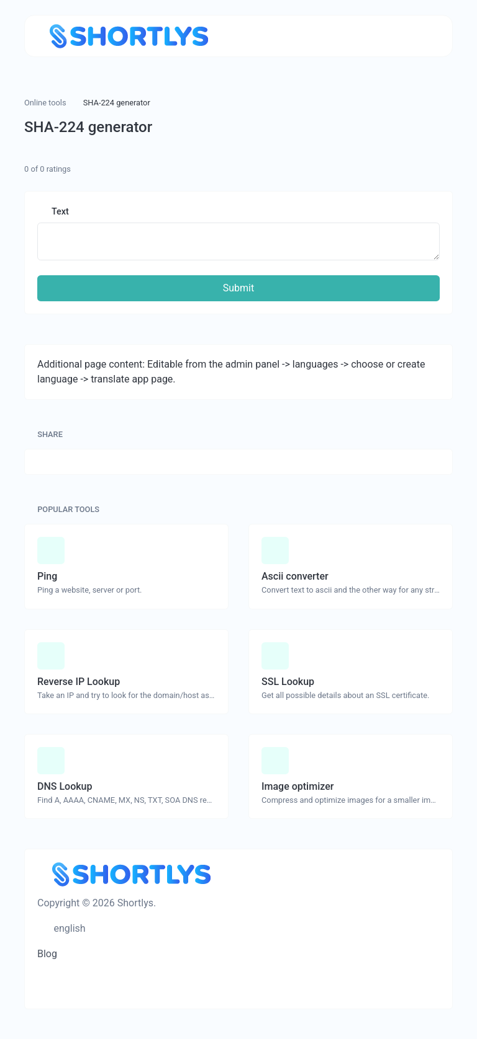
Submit (238, 288)
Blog (47, 954)
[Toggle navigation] (424, 36)
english (69, 928)
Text (59, 211)
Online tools (45, 102)
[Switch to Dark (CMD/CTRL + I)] (102, 929)
